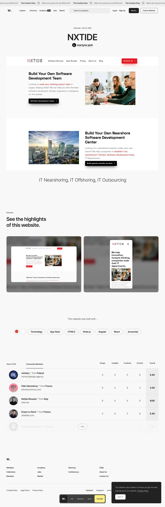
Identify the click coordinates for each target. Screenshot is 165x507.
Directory (33, 10)
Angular (102, 331)
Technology (36, 331)
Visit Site (100, 499)
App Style (55, 331)
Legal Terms (25, 490)
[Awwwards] (9, 11)
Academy (45, 10)
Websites (10, 468)
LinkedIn (110, 490)
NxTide (82, 37)
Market (62, 10)
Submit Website (149, 10)
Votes (89, 499)
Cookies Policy (12, 490)
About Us (103, 472)
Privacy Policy (38, 490)
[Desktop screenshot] (43, 264)
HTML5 (71, 331)
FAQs (102, 468)
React (117, 331)
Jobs (55, 10)
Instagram (100, 490)
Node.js (87, 331)
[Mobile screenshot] (121, 264)
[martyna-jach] (82, 45)
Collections (10, 472)
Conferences (73, 472)
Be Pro (133, 10)
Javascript (133, 331)
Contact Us (104, 476)
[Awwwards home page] (64, 499)
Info (72, 499)
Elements (80, 499)
